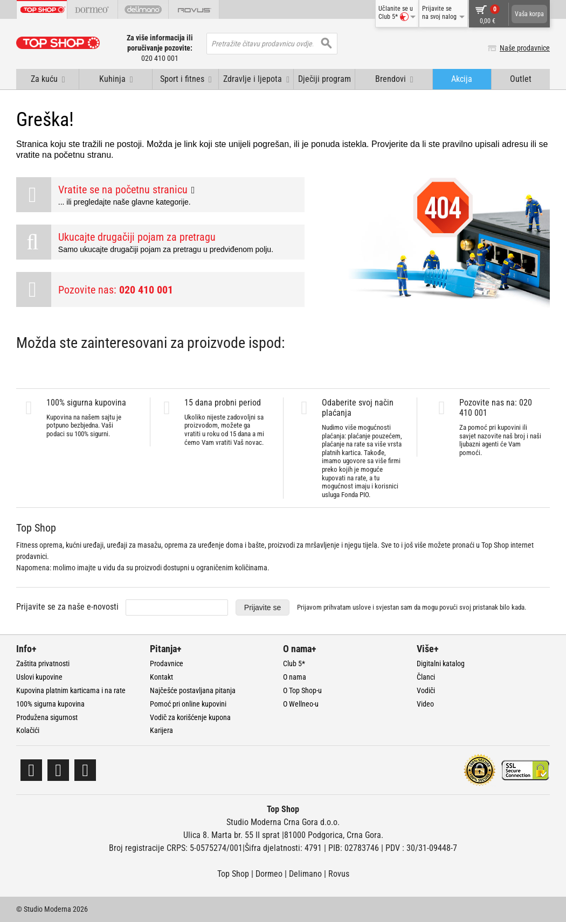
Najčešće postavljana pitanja (193, 690)
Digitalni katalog (441, 663)
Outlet (521, 79)
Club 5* (294, 663)
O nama (294, 677)
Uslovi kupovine (39, 677)
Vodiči (426, 690)
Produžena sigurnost (47, 717)
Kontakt (161, 677)
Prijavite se (262, 607)
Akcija (461, 79)
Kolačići (27, 730)
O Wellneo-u (301, 704)
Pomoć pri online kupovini (188, 704)
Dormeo (269, 874)
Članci (426, 677)
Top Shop (233, 874)
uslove (362, 607)
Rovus (338, 874)
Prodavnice (166, 663)
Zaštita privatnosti (43, 663)
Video (425, 704)
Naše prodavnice (525, 48)
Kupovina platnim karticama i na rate (71, 690)
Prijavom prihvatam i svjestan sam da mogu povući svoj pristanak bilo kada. (411, 607)
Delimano (305, 874)
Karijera (161, 730)
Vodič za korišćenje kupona (190, 717)
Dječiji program (324, 79)
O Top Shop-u (302, 690)
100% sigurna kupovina (50, 704)
